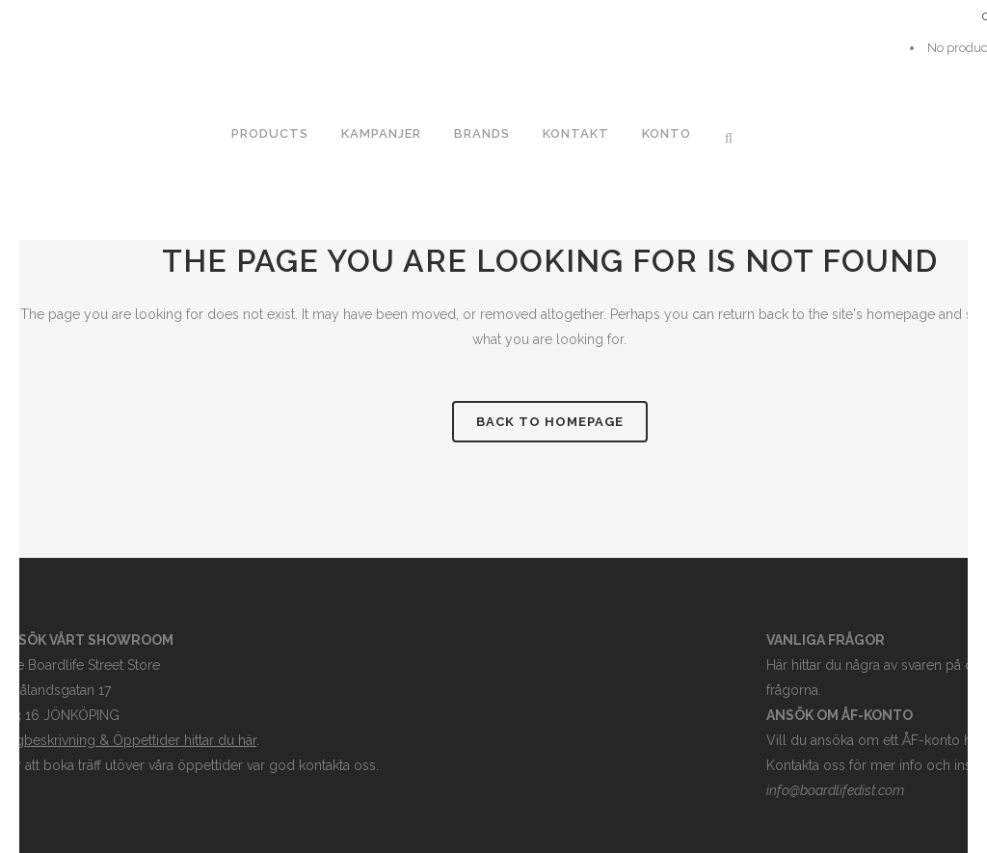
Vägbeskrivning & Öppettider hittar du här (128, 740)
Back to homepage (550, 421)
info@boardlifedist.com (835, 790)
